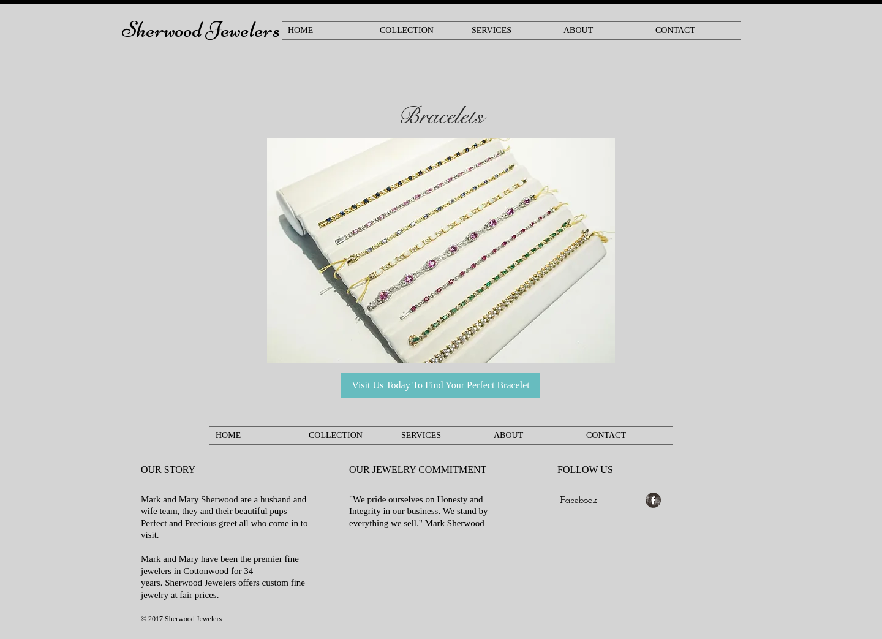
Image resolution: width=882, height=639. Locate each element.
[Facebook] (578, 500)
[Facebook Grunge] (653, 500)
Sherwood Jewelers (201, 29)
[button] (441, 250)
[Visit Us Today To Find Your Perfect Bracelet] (440, 385)
